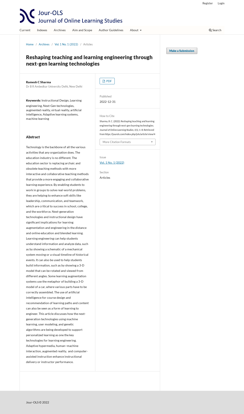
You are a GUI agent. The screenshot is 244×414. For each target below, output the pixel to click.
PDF (109, 81)
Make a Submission (181, 50)
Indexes (42, 30)
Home (30, 44)
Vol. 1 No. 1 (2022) (66, 44)
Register (207, 3)
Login (221, 3)
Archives (60, 30)
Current (25, 30)
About (134, 30)
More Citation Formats (117, 142)
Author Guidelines (111, 30)
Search (215, 30)
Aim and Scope (82, 30)
